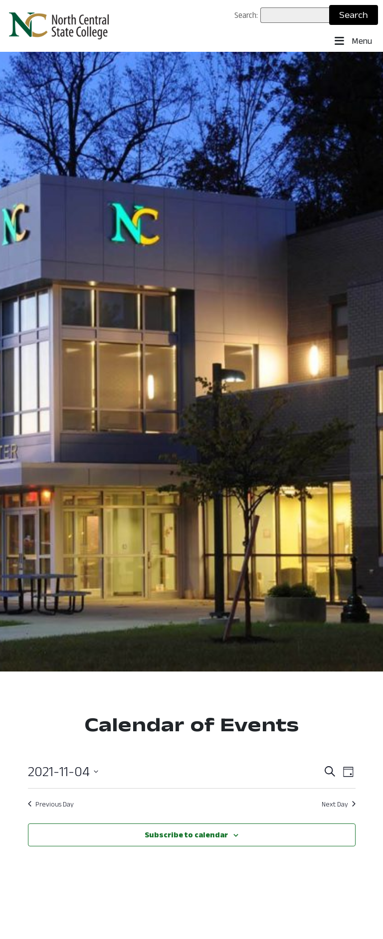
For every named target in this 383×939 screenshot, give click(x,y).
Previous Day (51, 804)
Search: (246, 15)
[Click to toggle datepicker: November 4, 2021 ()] (63, 771)
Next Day (339, 804)
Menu (353, 41)
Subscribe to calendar (186, 834)
